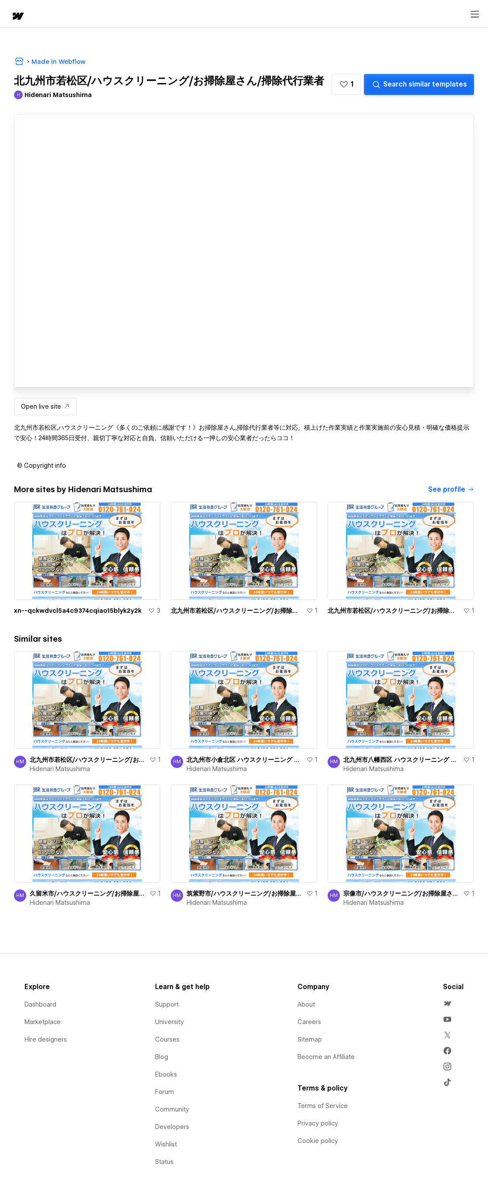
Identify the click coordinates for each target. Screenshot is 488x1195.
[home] (13, 14)
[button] (46, 14)
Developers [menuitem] (172, 1126)
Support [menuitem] (167, 1004)
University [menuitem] (169, 1021)
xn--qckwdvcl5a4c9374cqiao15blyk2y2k (78, 610)
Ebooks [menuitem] (166, 1074)
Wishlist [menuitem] (166, 1144)
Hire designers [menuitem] (45, 1039)
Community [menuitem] (172, 1109)
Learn (135, 14)
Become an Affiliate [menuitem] (326, 1056)
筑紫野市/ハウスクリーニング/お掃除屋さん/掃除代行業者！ (245, 893)
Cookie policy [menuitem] (318, 1140)
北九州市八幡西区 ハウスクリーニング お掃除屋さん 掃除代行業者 (401, 759)
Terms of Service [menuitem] (323, 1105)
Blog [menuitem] (161, 1056)
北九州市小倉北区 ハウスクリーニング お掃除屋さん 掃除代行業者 (245, 759)
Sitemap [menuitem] (310, 1039)
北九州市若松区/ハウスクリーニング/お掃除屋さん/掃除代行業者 (237, 610)
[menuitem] (447, 1003)
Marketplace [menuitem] (42, 1021)
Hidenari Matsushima (60, 768)
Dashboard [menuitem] (40, 1004)
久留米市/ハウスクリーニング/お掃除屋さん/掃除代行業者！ (88, 893)
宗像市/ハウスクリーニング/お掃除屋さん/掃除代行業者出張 (401, 893)
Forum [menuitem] (164, 1091)
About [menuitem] (306, 1004)
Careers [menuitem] (309, 1021)
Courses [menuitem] (167, 1039)
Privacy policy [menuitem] (318, 1123)
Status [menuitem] (164, 1161)
